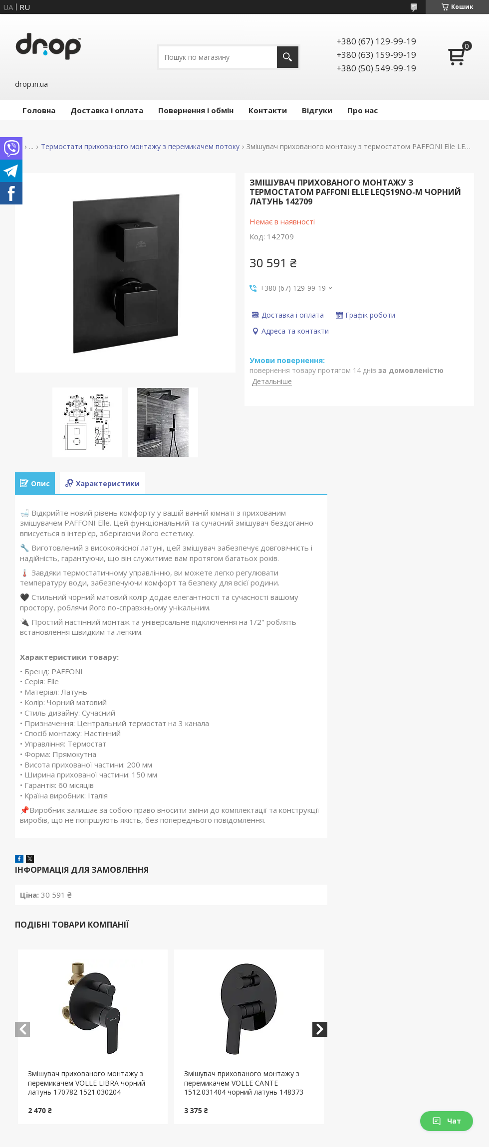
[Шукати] (287, 57)
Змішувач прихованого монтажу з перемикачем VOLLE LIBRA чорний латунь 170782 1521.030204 (86, 1083)
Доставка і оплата (106, 110)
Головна (38, 110)
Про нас (362, 110)
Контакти (267, 110)
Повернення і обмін (196, 110)
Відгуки (317, 110)
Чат (446, 1121)
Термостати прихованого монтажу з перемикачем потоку (140, 146)
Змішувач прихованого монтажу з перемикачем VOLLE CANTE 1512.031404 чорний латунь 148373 (243, 1083)
